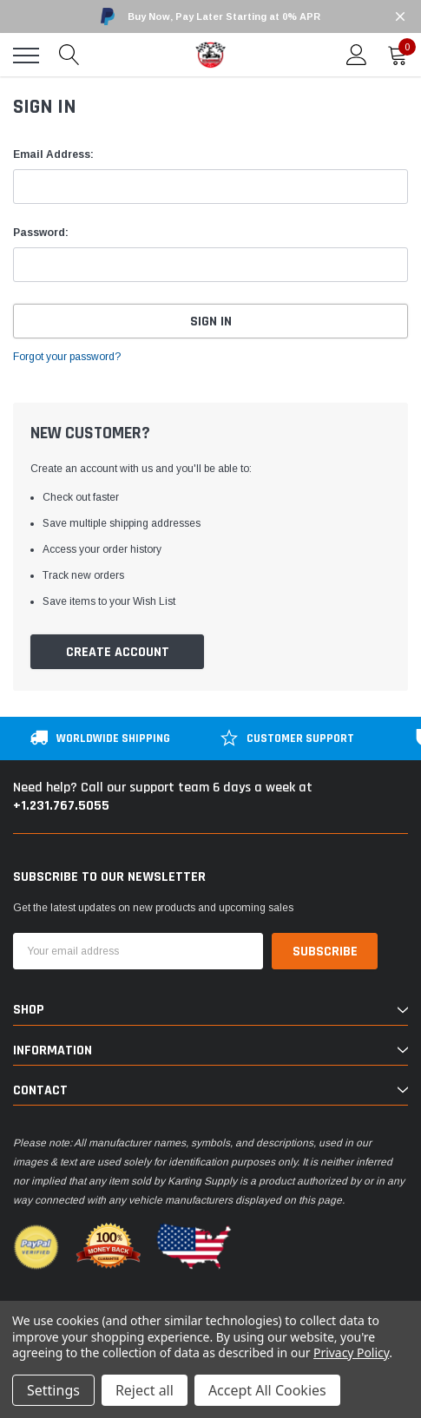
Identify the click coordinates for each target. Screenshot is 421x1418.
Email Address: (53, 154)
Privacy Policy (351, 1352)
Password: (41, 232)
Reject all (144, 1390)
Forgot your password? (67, 357)
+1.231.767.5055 (61, 806)
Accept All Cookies (267, 1390)
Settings (53, 1390)
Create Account (117, 652)
